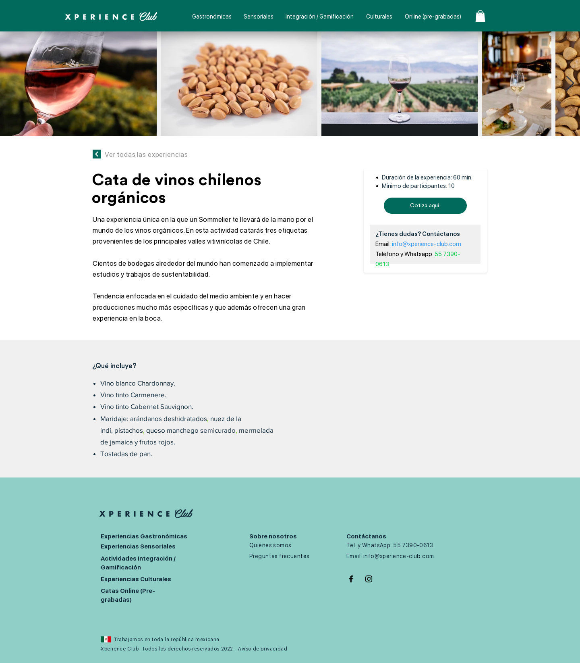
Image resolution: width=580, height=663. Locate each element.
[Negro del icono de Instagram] (368, 579)
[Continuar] (97, 154)
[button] (480, 16)
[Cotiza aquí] (425, 206)
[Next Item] (570, 84)
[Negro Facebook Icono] (351, 579)
